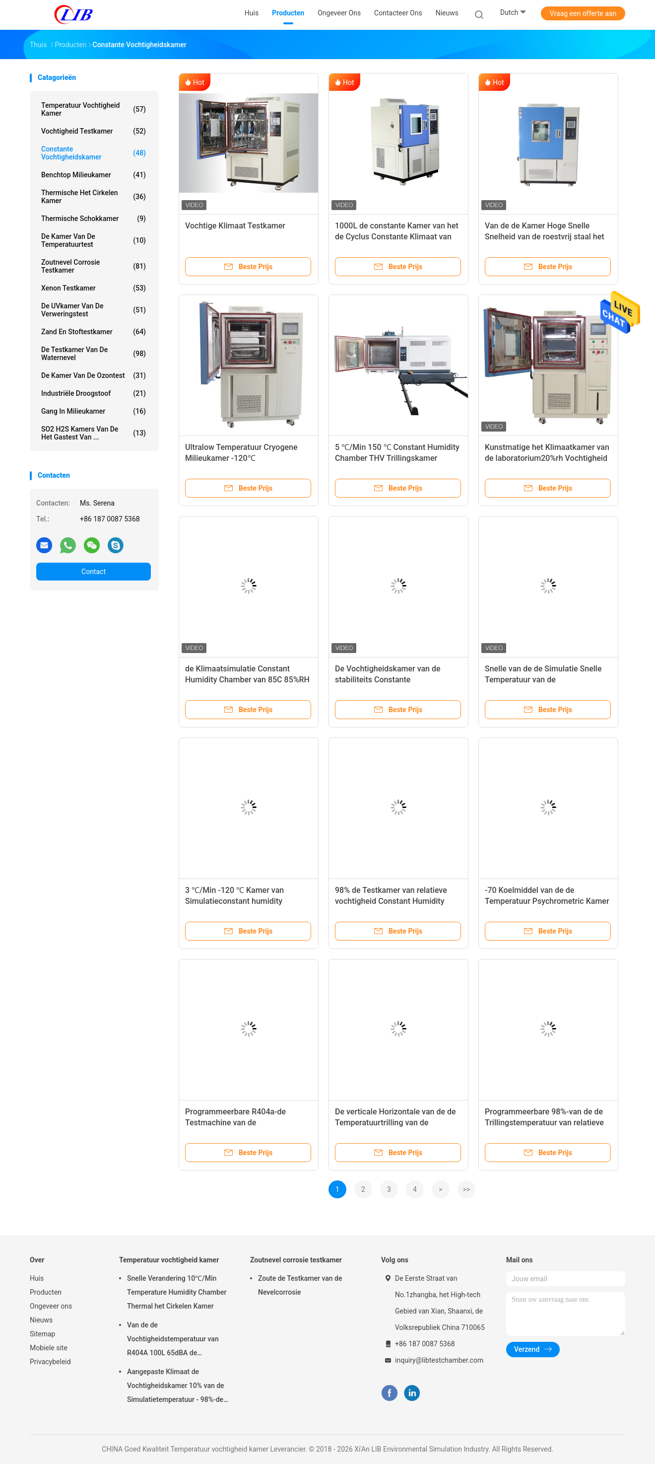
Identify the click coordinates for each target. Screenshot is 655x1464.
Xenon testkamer (93, 288)
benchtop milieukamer (93, 175)
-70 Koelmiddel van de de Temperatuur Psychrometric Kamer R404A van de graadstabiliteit (547, 901)
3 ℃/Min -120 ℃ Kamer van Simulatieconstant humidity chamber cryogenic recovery (235, 901)
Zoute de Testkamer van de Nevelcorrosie (300, 1285)
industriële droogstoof (93, 393)
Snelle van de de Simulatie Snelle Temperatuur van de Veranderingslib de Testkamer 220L (547, 679)
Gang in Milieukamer (93, 411)
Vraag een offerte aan (583, 13)
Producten (46, 1292)
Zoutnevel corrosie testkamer (93, 266)
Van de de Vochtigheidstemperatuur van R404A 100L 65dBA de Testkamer (173, 1340)
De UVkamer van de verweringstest (93, 310)
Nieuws (41, 1320)
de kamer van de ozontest (93, 375)
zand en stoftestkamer (93, 332)
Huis (37, 1278)
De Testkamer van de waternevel (93, 354)
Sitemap (42, 1334)
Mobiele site (48, 1348)
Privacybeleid (50, 1362)
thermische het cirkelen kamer (93, 197)
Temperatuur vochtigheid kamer (93, 109)
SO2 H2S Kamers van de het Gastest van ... (93, 433)
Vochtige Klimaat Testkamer (235, 225)
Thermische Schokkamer (93, 218)
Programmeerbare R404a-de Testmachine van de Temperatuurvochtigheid (235, 1122)
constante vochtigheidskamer (93, 153)
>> (466, 1189)
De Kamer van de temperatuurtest (93, 240)
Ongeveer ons (51, 1306)
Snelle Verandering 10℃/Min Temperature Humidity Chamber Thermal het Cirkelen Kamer (176, 1292)
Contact (93, 572)
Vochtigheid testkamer (93, 131)
